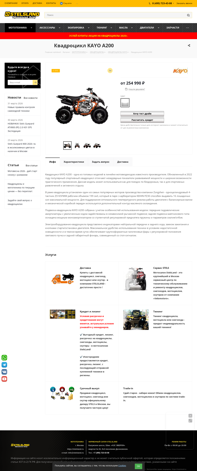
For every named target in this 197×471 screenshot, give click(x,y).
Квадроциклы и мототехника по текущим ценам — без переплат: (21, 187)
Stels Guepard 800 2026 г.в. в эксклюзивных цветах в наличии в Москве (22, 147)
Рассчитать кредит (142, 119)
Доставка (85, 267)
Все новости (31, 97)
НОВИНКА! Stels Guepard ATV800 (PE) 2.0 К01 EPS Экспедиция (21, 127)
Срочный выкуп (89, 388)
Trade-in (128, 388)
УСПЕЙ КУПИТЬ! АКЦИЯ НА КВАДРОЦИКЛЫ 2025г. (98, 35)
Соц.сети (66, 3)
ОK (138, 466)
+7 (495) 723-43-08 (101, 453)
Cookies (122, 465)
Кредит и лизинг (90, 311)
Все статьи (32, 165)
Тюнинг (158, 311)
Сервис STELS (161, 267)
